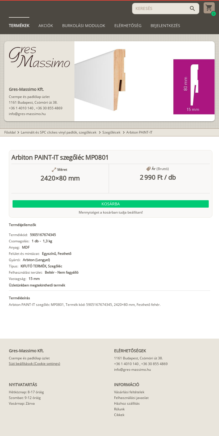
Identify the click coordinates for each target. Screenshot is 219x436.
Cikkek (119, 414)
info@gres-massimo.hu (27, 113)
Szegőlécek (111, 132)
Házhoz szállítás (127, 403)
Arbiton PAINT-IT (139, 132)
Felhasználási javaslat (131, 397)
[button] (111, 204)
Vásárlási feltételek (129, 392)
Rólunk (119, 409)
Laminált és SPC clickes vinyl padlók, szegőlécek (59, 132)
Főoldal (10, 132)
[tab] (19, 25)
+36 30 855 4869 (49, 108)
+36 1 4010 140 (21, 108)
